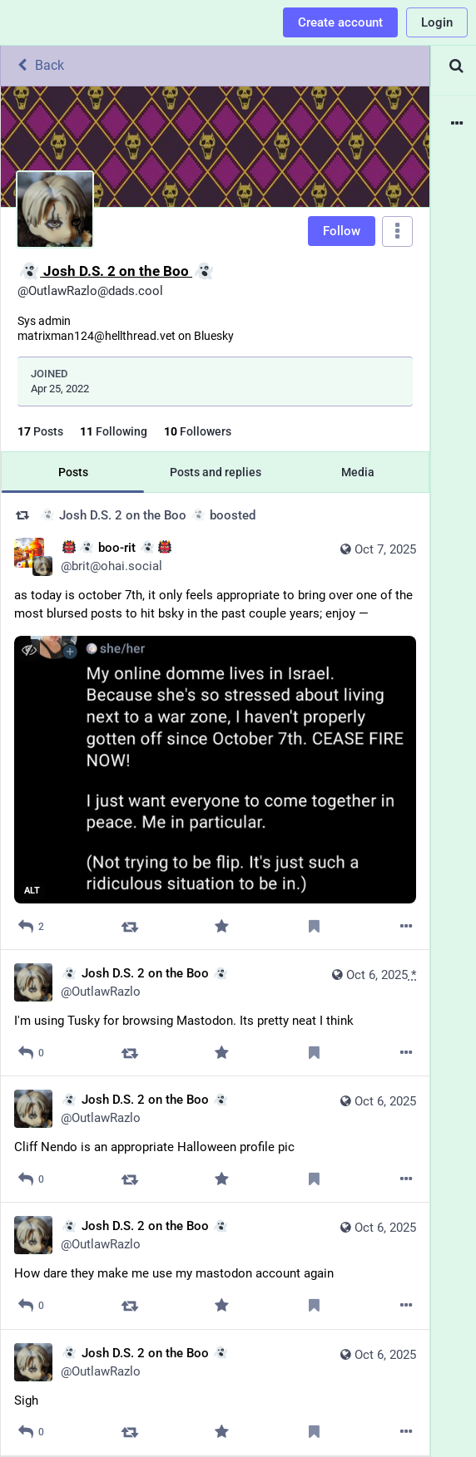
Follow (341, 231)
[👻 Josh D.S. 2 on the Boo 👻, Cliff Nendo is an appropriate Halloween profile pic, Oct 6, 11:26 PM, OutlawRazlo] (215, 1139)
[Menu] (397, 231)
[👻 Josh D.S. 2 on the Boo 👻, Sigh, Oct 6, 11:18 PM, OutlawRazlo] (215, 1393)
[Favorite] (221, 926)
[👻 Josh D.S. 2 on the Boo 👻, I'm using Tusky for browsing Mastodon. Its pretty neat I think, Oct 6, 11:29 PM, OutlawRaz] (215, 1013)
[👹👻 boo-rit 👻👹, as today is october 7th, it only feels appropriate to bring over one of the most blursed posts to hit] (215, 722)
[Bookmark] (314, 926)
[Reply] (30, 926)
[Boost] (130, 926)
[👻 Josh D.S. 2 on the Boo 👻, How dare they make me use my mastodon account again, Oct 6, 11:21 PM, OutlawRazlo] (215, 1266)
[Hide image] (28, 650)
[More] (406, 926)
